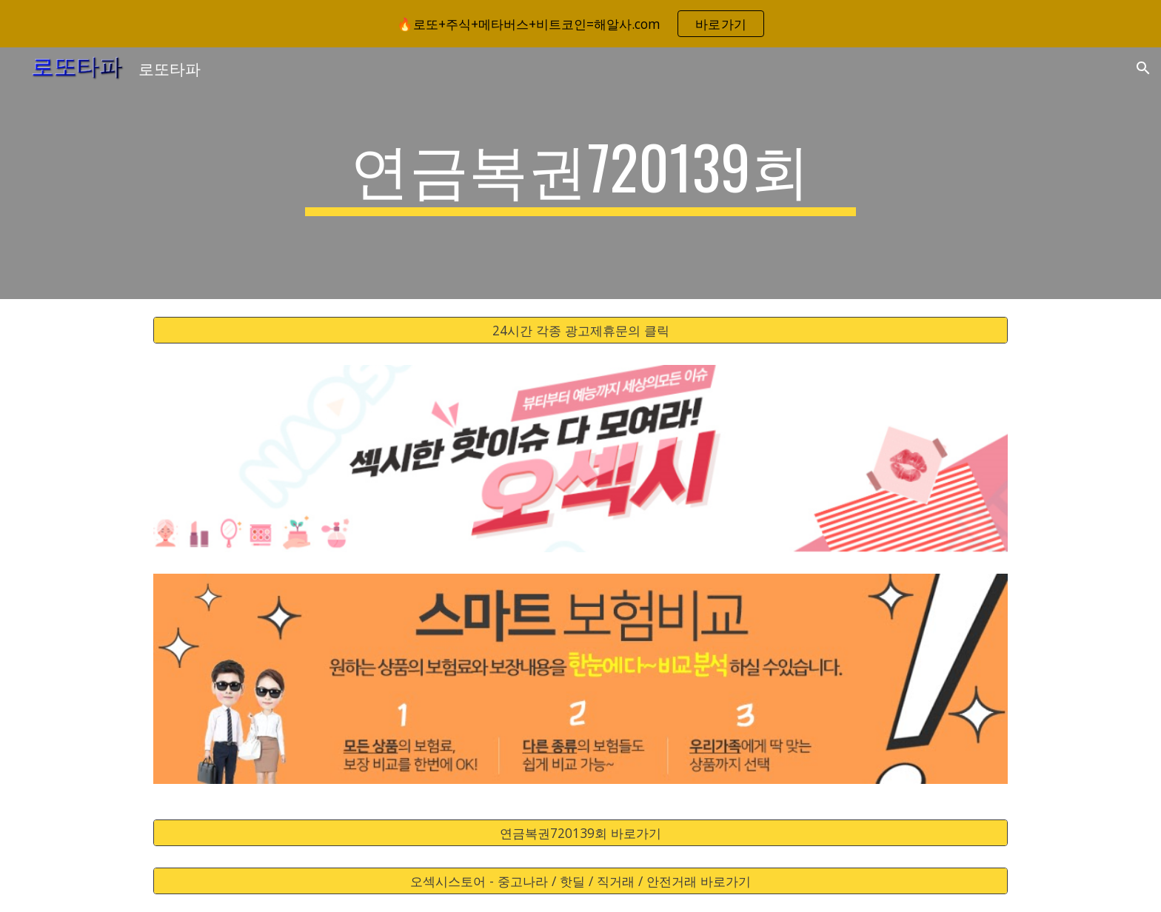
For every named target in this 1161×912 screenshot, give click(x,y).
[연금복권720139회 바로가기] (580, 833)
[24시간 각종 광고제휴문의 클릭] (580, 330)
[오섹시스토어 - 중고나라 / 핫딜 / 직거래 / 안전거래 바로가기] (580, 881)
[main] (580, 173)
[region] (580, 23)
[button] (1143, 68)
